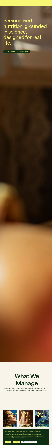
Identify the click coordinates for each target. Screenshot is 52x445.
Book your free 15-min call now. (16, 52)
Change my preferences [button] (29, 441)
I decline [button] (16, 441)
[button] (47, 3)
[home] (26, 3)
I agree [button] (8, 441)
